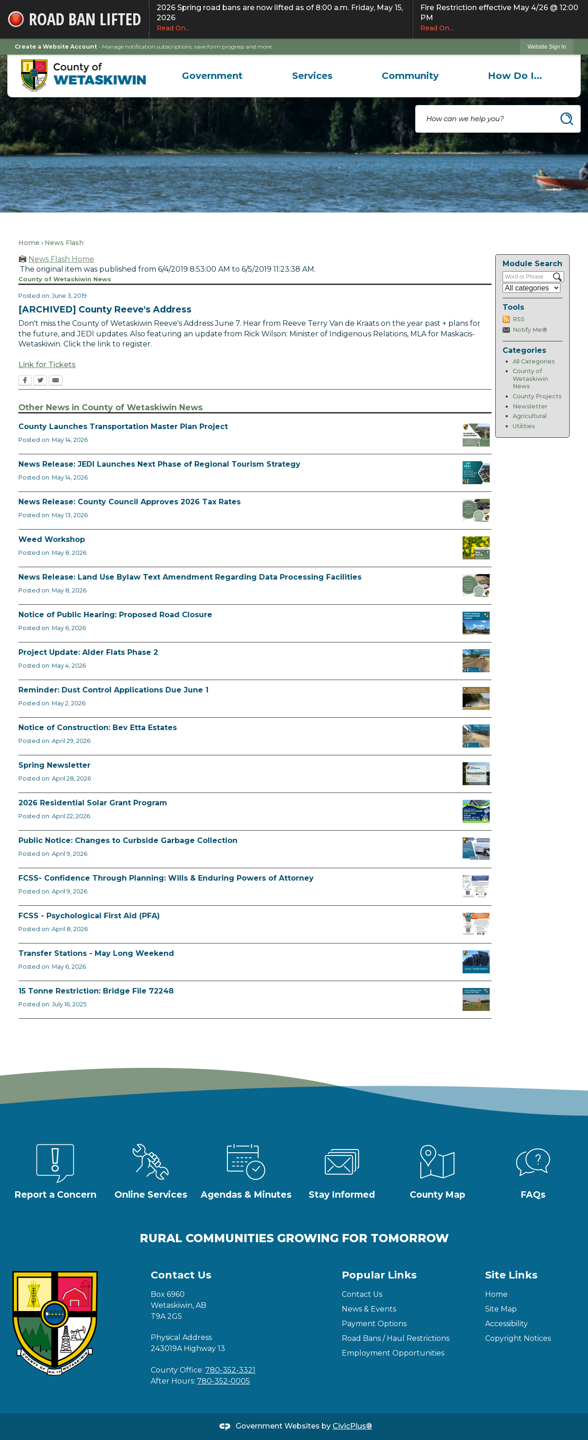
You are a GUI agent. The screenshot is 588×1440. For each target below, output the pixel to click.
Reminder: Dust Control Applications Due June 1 (113, 690)
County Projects (537, 396)
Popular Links (379, 1275)
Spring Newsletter (54, 765)
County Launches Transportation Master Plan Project (123, 426)
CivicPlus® (352, 1426)
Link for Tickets (47, 364)
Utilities (524, 426)
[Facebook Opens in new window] (25, 381)
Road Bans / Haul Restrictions (395, 1338)
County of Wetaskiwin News (530, 379)
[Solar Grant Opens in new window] (476, 811)
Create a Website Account (56, 46)
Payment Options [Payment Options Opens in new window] (374, 1323)
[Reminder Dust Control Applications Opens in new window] (476, 698)
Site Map (501, 1309)
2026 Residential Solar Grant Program (92, 802)
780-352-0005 (223, 1381)
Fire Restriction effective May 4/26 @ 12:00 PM (500, 18)
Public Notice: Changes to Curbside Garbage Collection (127, 840)
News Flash (64, 243)
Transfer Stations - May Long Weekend (96, 953)
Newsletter (530, 406)
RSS (519, 319)
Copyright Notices (518, 1338)
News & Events (369, 1309)
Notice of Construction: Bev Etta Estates (97, 727)
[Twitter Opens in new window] (40, 381)
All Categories (534, 361)
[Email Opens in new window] (55, 381)
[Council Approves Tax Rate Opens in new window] (476, 510)
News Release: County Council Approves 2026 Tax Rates (129, 501)
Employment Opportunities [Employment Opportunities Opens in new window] (393, 1353)
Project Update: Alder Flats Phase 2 (88, 652)
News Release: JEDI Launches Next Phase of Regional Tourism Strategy (159, 464)
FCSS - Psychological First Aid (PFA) (89, 915)
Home (29, 243)
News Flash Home (61, 259)
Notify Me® (530, 329)
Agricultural (530, 416)
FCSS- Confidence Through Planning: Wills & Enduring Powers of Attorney (166, 878)
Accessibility (506, 1323)
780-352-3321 (230, 1370)
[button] (567, 119)
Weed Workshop (51, 539)
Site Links (511, 1275)
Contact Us (362, 1294)
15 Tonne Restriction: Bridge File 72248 (96, 991)
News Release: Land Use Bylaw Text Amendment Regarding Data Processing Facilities (190, 577)
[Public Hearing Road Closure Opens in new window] (476, 623)
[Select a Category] (531, 288)
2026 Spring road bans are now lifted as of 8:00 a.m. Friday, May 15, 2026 (281, 18)
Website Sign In (546, 47)
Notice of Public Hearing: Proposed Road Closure (115, 614)
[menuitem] (212, 75)
